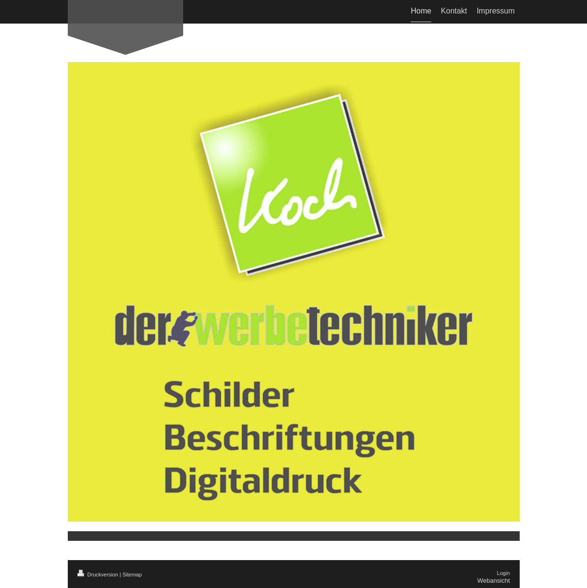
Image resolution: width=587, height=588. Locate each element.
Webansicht (493, 580)
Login (503, 573)
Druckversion (98, 574)
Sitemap (132, 574)
